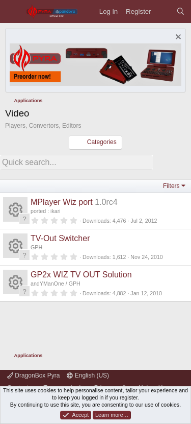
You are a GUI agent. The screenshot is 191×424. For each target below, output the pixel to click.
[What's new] (163, 11)
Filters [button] (171, 186)
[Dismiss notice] (177, 38)
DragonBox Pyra (33, 375)
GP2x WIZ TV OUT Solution (81, 274)
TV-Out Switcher (60, 238)
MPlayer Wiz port (62, 202)
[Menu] (13, 11)
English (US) (88, 375)
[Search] (180, 11)
